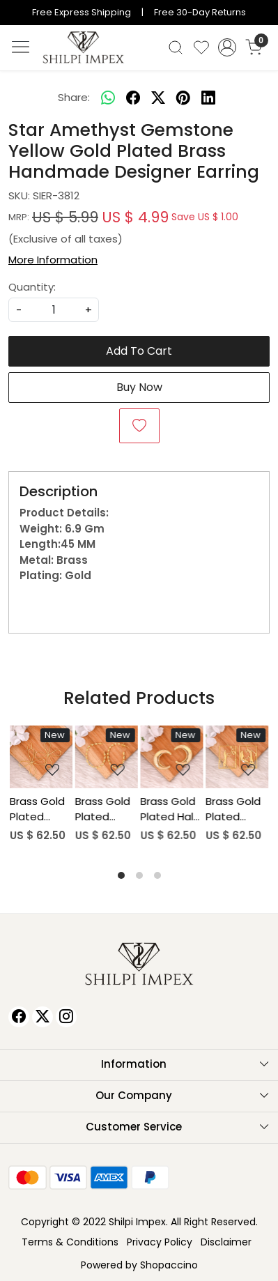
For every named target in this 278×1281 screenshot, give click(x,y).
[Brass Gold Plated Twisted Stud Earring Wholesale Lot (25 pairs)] (106, 757)
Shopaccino (169, 1265)
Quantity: (32, 286)
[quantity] (53, 310)
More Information (53, 259)
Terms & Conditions (70, 1242)
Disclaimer (226, 1242)
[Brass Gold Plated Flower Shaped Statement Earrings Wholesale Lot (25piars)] (41, 757)
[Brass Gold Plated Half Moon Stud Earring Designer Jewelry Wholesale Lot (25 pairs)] (172, 757)
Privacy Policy (159, 1242)
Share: (74, 97)
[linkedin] (208, 98)
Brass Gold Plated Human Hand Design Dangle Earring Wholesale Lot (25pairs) (233, 809)
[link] (175, 47)
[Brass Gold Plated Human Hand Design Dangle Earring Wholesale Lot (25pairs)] (237, 757)
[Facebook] (18, 1016)
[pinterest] (183, 98)
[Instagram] (66, 1016)
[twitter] (158, 98)
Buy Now (139, 387)
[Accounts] (227, 47)
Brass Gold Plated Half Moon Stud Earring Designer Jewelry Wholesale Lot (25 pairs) (169, 809)
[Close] (262, 15)
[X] (42, 1016)
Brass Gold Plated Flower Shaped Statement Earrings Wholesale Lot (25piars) (39, 809)
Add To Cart (139, 351)
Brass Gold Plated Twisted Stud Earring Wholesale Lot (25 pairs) (106, 809)
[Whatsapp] (108, 98)
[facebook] (133, 98)
